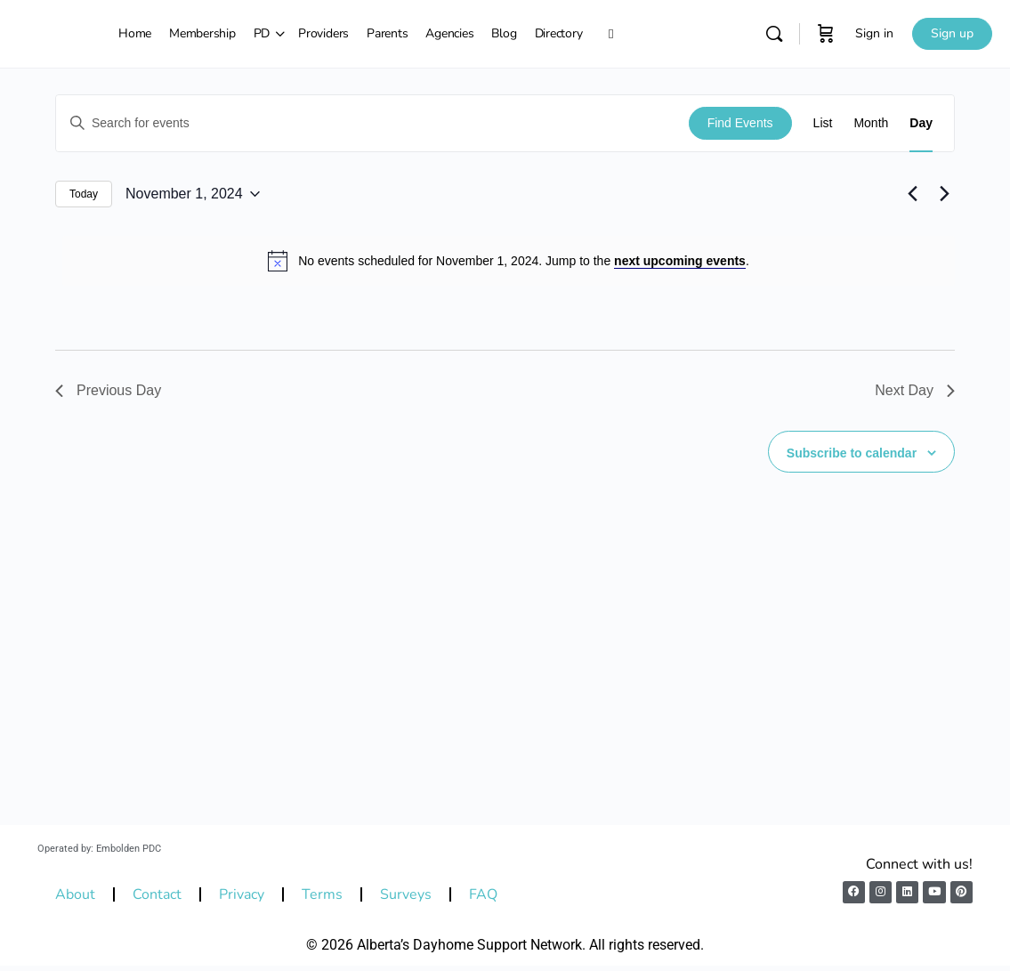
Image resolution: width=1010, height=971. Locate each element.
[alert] (508, 261)
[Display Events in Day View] (921, 123)
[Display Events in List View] (823, 123)
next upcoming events (680, 261)
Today (83, 194)
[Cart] (825, 34)
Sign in (874, 33)
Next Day (915, 390)
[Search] (774, 34)
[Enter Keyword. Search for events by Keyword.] (372, 123)
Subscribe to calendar (852, 453)
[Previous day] (912, 194)
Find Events (740, 123)
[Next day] (944, 194)
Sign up (952, 33)
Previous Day (108, 390)
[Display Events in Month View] (870, 123)
